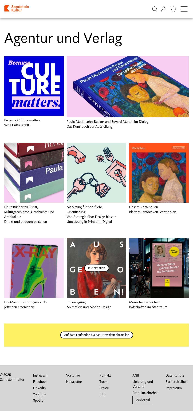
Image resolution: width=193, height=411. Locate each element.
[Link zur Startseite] (17, 9)
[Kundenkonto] (163, 9)
